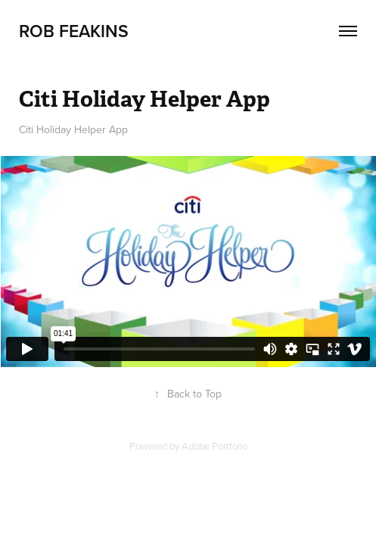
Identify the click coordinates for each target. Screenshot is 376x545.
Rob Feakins (74, 30)
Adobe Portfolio (214, 446)
